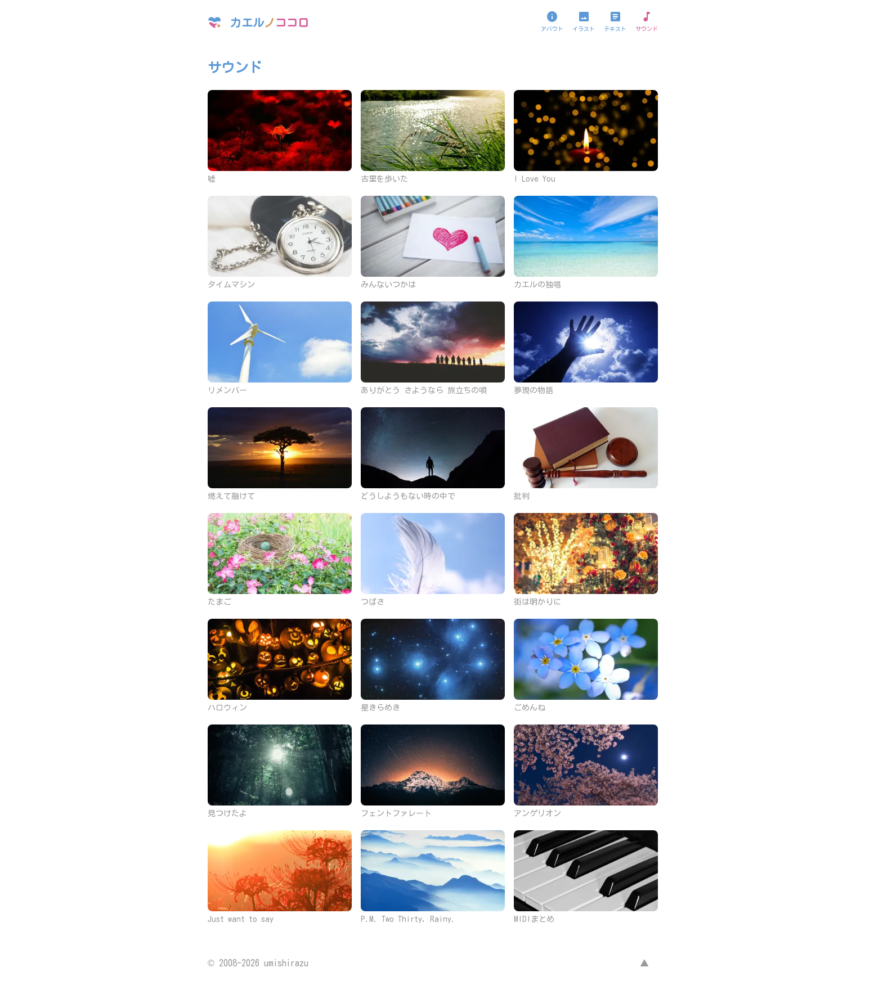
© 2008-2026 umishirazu (258, 963)
